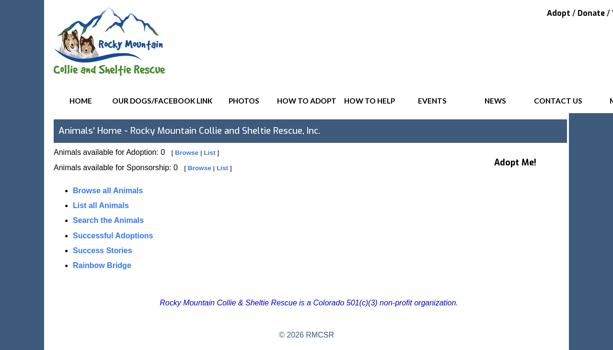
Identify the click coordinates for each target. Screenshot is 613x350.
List (209, 152)
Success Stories (102, 250)
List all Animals (101, 205)
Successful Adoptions (113, 236)
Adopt (558, 13)
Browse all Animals (108, 191)
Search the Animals (108, 220)
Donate (591, 13)
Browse (186, 152)
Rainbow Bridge (102, 265)
